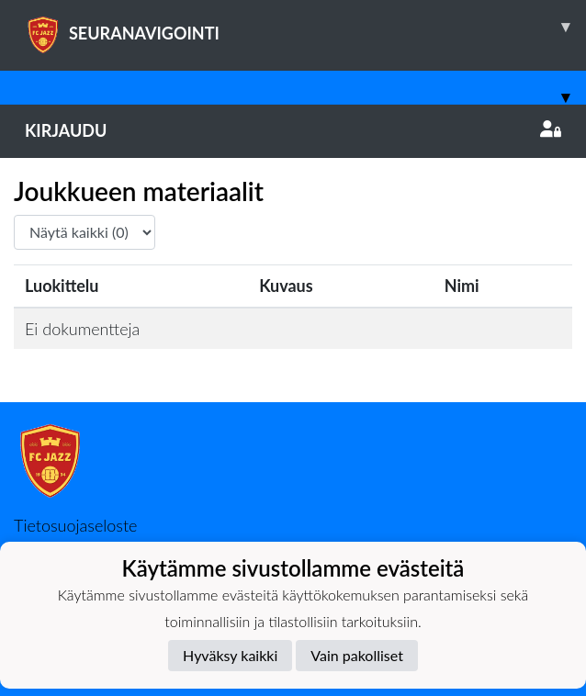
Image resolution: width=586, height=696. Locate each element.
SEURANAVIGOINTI (305, 26)
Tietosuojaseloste (75, 525)
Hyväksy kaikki (230, 655)
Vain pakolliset (356, 655)
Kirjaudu (293, 130)
